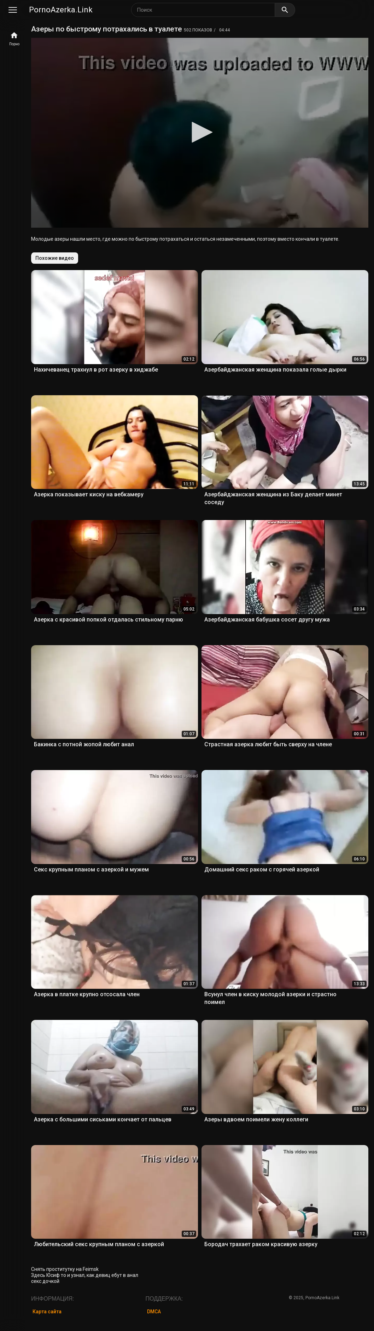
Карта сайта (47, 1311)
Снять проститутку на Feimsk (65, 1269)
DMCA (154, 1311)
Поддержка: (164, 1299)
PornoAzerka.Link (61, 9)
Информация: (52, 1299)
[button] (199, 132)
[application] (199, 133)
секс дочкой (45, 1281)
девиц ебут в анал (116, 1275)
